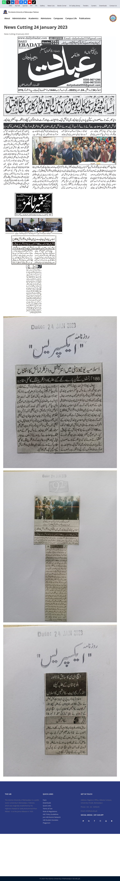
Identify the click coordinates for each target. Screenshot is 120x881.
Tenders (85, 6)
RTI (31, 6)
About (7, 18)
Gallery (42, 6)
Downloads (103, 6)
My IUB (17, 6)
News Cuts (51, 6)
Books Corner (61, 6)
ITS (36, 6)
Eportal (25, 6)
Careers (93, 6)
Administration (19, 18)
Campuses (58, 18)
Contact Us (113, 6)
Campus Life (71, 18)
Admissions (46, 18)
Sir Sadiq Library (74, 6)
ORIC (10, 6)
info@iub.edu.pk (91, 811)
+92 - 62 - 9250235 (92, 807)
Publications (84, 18)
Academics (33, 18)
